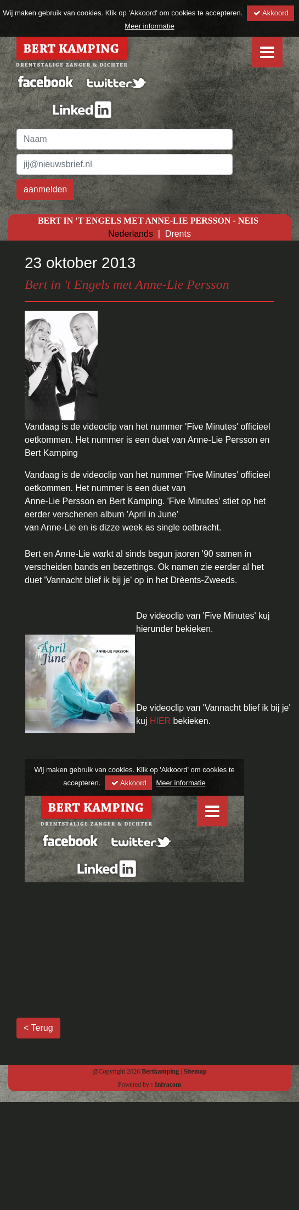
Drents (178, 233)
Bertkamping (159, 1071)
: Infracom (166, 1084)
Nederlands (130, 233)
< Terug (38, 1027)
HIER (161, 721)
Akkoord (270, 13)
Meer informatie (149, 26)
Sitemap (195, 1071)
